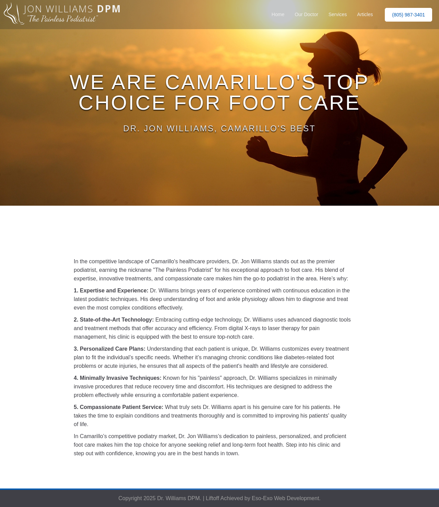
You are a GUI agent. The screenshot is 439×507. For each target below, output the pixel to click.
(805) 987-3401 (408, 14)
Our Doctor (306, 14)
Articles (365, 14)
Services (338, 14)
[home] (60, 14)
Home (278, 14)
